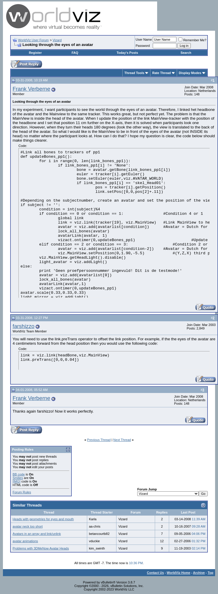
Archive (199, 572)
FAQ (75, 52)
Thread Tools (134, 73)
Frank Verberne (31, 89)
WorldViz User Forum (33, 40)
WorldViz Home (178, 572)
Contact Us (155, 572)
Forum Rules (22, 492)
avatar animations (25, 541)
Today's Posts (127, 52)
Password (143, 45)
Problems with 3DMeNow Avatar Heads (41, 548)
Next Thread (122, 440)
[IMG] (16, 481)
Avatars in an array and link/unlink (37, 533)
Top (210, 572)
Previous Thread (99, 440)
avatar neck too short (28, 526)
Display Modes (190, 73)
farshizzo (24, 326)
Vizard (57, 40)
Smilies (18, 478)
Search (186, 52)
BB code (19, 474)
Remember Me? (192, 40)
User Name (144, 39)
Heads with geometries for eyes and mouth (43, 519)
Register (35, 52)
